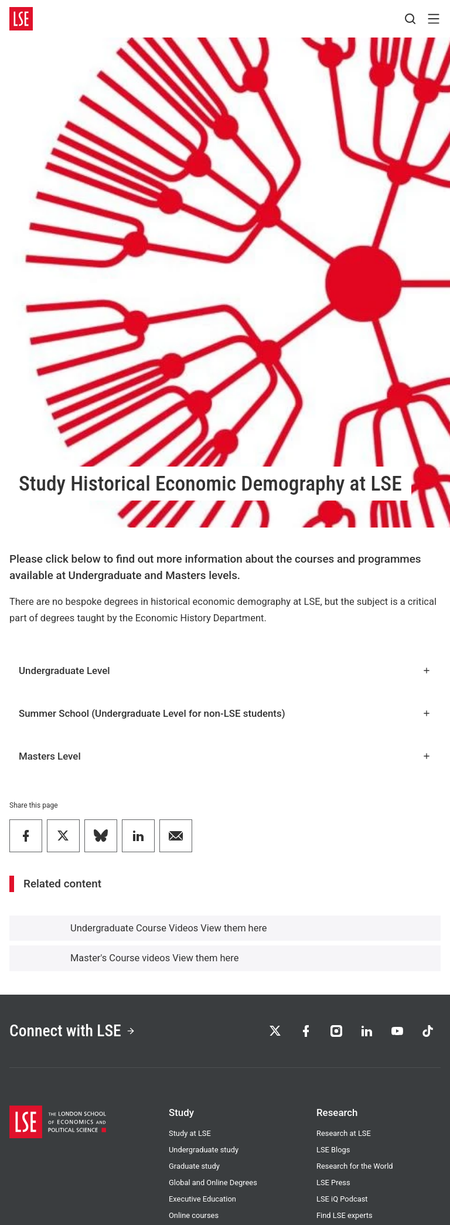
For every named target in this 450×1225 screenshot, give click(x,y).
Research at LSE (343, 1133)
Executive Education (202, 1199)
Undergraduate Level (225, 670)
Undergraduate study (203, 1149)
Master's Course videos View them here (154, 958)
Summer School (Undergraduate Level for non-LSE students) (225, 713)
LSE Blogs (333, 1149)
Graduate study (194, 1166)
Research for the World (354, 1166)
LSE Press (333, 1182)
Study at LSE (190, 1133)
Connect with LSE (72, 1030)
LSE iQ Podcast (342, 1199)
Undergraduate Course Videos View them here (168, 928)
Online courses (194, 1215)
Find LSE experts (344, 1215)
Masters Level (225, 756)
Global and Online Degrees (213, 1182)
